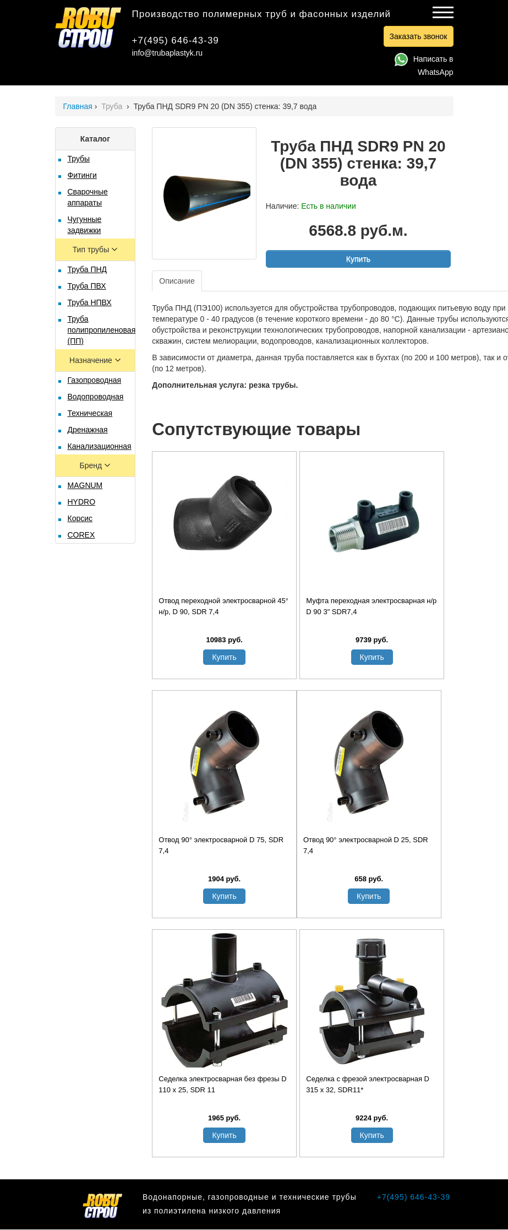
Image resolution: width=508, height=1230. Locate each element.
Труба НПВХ (90, 302)
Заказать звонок (418, 36)
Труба (112, 106)
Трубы (79, 158)
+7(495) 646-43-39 (175, 40)
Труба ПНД (87, 269)
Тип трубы (92, 249)
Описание (176, 281)
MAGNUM (85, 485)
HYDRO (82, 501)
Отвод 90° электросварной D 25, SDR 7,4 (365, 845)
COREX (81, 534)
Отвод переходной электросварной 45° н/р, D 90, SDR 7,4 (223, 606)
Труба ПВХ (87, 285)
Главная (77, 106)
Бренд (92, 465)
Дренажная (88, 429)
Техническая (90, 413)
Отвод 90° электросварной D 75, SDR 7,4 (221, 845)
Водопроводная (96, 396)
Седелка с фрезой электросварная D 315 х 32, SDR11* (367, 1084)
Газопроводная (95, 380)
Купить (358, 258)
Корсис (80, 518)
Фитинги (82, 175)
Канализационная (100, 446)
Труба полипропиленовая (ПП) (102, 330)
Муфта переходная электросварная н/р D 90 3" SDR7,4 (371, 606)
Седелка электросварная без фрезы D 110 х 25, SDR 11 (222, 1084)
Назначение (91, 360)
